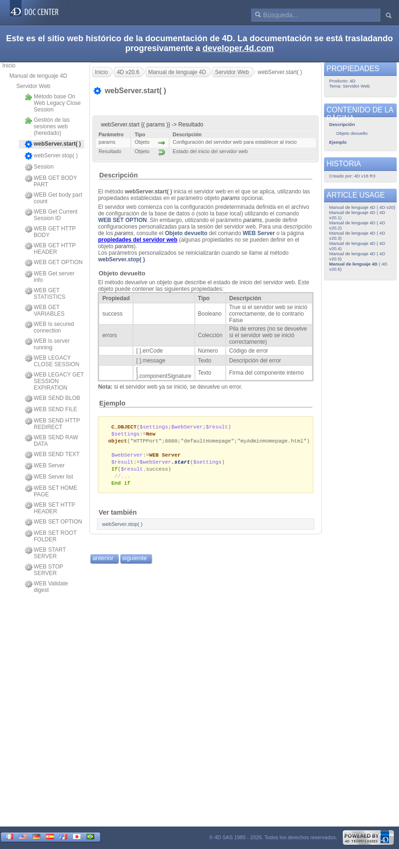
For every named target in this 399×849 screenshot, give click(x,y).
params (253, 220)
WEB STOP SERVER (44, 569)
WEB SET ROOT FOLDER (51, 536)
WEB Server (45, 466)
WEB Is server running (47, 344)
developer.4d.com (238, 48)
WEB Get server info (49, 276)
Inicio (8, 65)
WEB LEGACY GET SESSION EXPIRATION (54, 381)
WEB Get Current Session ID (51, 214)
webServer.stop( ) (51, 156)
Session (39, 167)
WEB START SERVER (45, 553)
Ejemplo (112, 403)
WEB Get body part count (53, 198)
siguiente (134, 562)
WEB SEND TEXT (52, 454)
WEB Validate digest (46, 586)
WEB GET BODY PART (51, 181)
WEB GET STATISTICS (45, 293)
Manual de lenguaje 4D (38, 76)
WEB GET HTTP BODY (50, 231)
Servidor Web (33, 86)
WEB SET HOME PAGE (51, 491)
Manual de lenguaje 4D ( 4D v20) (362, 207)
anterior (102, 562)
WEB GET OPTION (53, 262)
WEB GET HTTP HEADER (50, 248)
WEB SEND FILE (51, 409)
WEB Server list (49, 477)
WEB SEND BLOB (52, 398)
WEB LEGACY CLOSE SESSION (52, 361)
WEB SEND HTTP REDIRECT (52, 423)
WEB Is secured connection (49, 327)
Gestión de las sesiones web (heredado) (47, 126)
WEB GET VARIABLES (45, 310)
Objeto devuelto (186, 233)
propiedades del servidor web (137, 239)
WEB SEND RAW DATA (51, 440)
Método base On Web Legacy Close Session (53, 103)
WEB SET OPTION (53, 522)
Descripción (118, 175)
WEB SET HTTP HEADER (50, 508)
